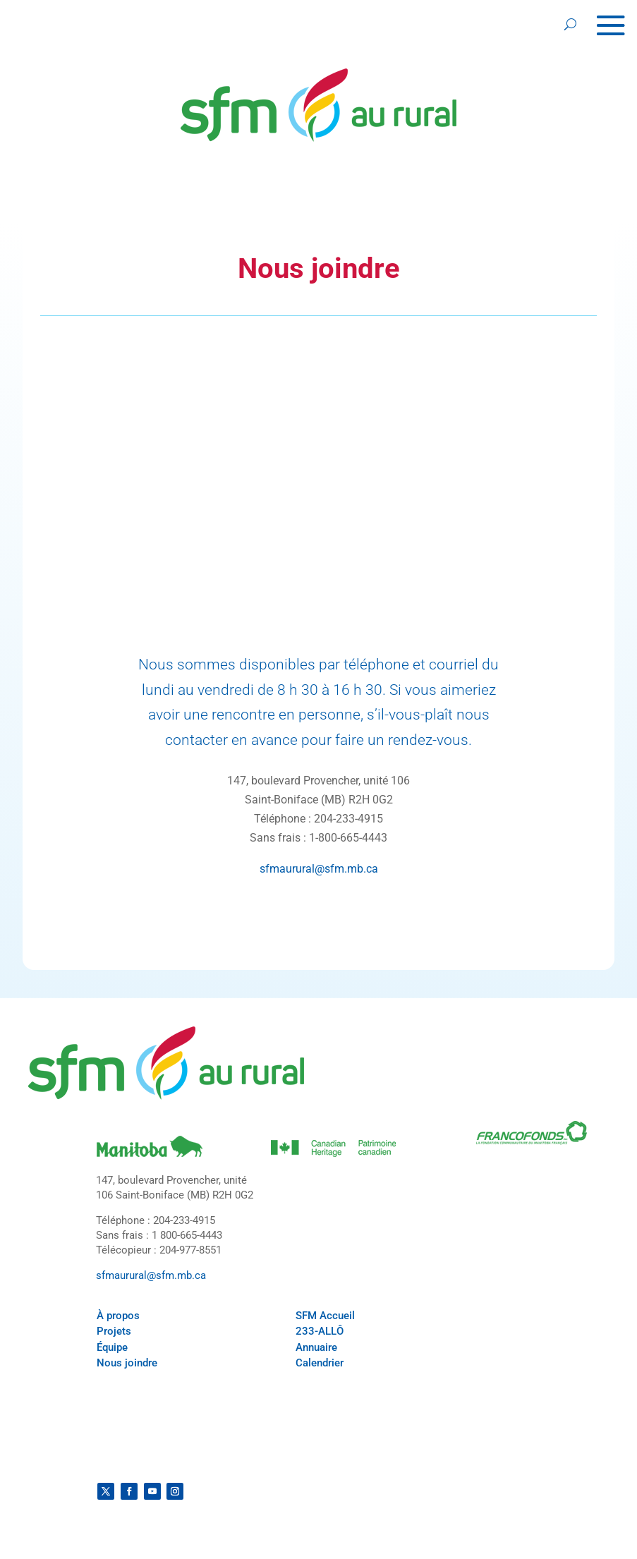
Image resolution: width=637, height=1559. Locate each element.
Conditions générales (152, 1463)
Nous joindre (127, 1363)
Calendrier (320, 1363)
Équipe (112, 1347)
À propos (118, 1315)
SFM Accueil (325, 1315)
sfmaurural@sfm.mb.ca (319, 868)
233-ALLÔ (320, 1331)
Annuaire (316, 1347)
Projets (114, 1331)
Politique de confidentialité (494, 1449)
